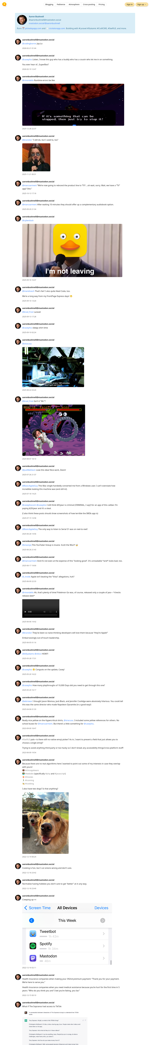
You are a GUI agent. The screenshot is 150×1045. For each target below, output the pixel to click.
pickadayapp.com (33, 28)
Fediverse (61, 4)
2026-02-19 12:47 (29, 69)
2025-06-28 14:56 (29, 534)
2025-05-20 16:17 (29, 690)
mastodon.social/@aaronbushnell (44, 23)
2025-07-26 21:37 (29, 474)
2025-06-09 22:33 (29, 581)
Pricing (102, 4)
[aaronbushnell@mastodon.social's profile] (18, 41)
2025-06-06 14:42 (29, 621)
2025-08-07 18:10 (29, 459)
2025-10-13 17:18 (29, 193)
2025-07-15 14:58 (29, 518)
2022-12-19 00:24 (29, 857)
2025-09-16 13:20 (29, 301)
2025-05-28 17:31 (29, 658)
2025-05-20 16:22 (29, 674)
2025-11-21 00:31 (29, 174)
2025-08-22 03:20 (29, 390)
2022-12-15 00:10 (29, 995)
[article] (75, 44)
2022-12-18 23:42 (29, 872)
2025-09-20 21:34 (29, 209)
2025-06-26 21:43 (29, 549)
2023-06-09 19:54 (29, 752)
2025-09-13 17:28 (29, 316)
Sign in (130, 4)
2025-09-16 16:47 (29, 280)
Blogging (49, 4)
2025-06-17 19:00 (29, 565)
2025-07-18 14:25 (29, 494)
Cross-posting (89, 4)
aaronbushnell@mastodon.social (38, 39)
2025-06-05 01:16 (29, 642)
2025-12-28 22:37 (29, 128)
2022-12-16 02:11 (29, 967)
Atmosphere (74, 4)
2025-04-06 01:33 (29, 709)
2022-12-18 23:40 (29, 888)
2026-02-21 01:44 (29, 48)
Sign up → (141, 4)
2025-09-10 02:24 (29, 332)
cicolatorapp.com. (57, 28)
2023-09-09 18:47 (29, 728)
